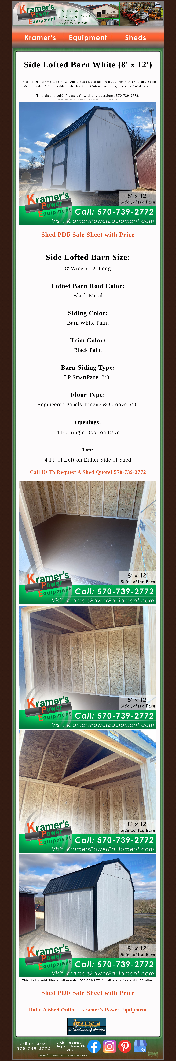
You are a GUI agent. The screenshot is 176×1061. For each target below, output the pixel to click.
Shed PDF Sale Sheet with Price (88, 234)
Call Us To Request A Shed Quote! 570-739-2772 (88, 472)
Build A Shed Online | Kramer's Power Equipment (88, 1010)
